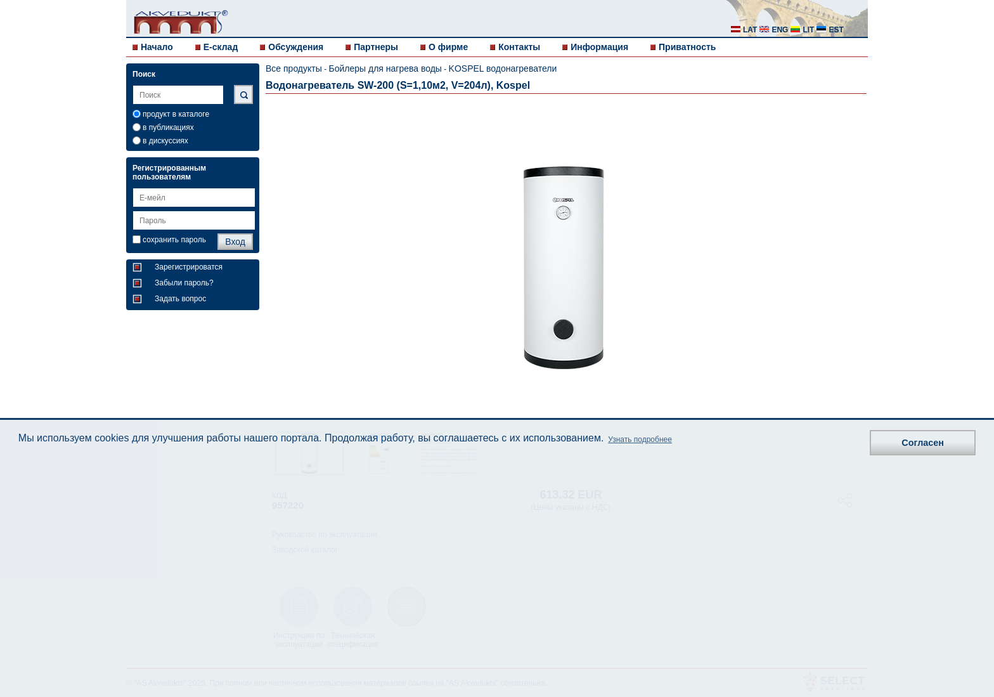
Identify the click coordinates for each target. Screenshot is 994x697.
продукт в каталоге (176, 114)
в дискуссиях (165, 140)
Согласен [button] (922, 443)
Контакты (519, 47)
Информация (599, 47)
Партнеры (376, 47)
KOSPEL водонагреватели (503, 68)
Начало (157, 47)
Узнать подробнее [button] (640, 439)
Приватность (687, 47)
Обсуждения (295, 47)
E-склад (220, 47)
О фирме (448, 47)
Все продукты (294, 68)
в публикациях (168, 127)
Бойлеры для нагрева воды (384, 68)
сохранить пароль (174, 239)
